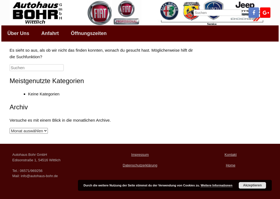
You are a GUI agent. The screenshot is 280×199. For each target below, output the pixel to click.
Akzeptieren (252, 185)
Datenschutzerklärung (140, 165)
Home (230, 165)
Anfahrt (50, 33)
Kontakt (230, 155)
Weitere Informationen (216, 185)
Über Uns (18, 33)
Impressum (140, 155)
